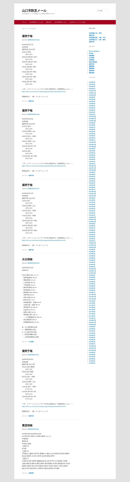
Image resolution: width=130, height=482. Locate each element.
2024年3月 (92, 136)
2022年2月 (92, 187)
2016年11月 (92, 322)
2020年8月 (92, 226)
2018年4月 (92, 286)
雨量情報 (91, 68)
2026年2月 (92, 86)
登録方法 (48, 22)
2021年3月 (92, 211)
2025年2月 (92, 112)
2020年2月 (92, 239)
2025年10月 (92, 95)
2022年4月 (92, 183)
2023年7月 (92, 153)
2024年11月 (92, 118)
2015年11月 (92, 348)
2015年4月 (92, 363)
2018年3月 (92, 288)
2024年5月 (92, 131)
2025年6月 (92, 103)
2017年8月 (92, 303)
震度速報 (91, 73)
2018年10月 (92, 273)
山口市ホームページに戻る (77, 22)
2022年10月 (92, 170)
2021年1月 (92, 215)
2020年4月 (92, 234)
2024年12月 (92, 116)
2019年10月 (92, 247)
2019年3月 (92, 262)
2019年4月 (92, 260)
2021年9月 (92, 198)
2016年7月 (92, 331)
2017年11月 (92, 296)
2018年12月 (92, 269)
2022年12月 (92, 166)
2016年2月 (92, 341)
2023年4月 (92, 159)
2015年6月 (92, 359)
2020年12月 (92, 217)
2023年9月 (92, 148)
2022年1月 (92, 189)
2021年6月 (92, 204)
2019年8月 (92, 251)
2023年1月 (92, 163)
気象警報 (91, 55)
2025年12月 (92, 90)
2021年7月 (92, 202)
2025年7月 (92, 101)
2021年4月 (92, 208)
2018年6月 (92, 281)
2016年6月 (92, 333)
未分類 (91, 53)
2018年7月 (92, 279)
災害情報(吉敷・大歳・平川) (97, 37)
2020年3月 (92, 236)
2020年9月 (92, 224)
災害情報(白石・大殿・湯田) (97, 39)
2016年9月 (92, 326)
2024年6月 (92, 129)
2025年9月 (92, 97)
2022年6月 (92, 179)
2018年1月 (92, 292)
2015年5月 (92, 361)
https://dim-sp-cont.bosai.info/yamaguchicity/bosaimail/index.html (44, 91)
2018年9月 (92, 275)
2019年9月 (92, 249)
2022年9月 (92, 172)
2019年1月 (92, 266)
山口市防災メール (34, 10)
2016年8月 (92, 329)
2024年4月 (92, 133)
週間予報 (27, 36)
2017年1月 (92, 318)
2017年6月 (92, 307)
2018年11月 (92, 271)
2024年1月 (92, 140)
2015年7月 (92, 357)
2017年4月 (92, 311)
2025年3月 (92, 110)
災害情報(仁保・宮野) (95, 33)
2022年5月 (92, 181)
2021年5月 (92, 206)
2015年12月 (92, 346)
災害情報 (91, 60)
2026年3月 (92, 84)
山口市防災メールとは (36, 22)
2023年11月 (92, 144)
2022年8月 (92, 174)
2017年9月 (92, 301)
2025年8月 (92, 99)
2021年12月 (92, 191)
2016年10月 (92, 324)
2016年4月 (92, 337)
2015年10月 (92, 350)
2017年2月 (92, 316)
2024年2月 (92, 138)
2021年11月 (92, 193)
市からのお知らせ (94, 51)
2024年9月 (92, 123)
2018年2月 (92, 290)
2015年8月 (92, 354)
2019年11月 (92, 245)
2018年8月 (92, 277)
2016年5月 (92, 335)
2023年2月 (92, 161)
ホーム (24, 22)
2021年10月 (92, 196)
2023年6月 (92, 155)
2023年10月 (92, 146)
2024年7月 (92, 127)
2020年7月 (92, 228)
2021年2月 (92, 213)
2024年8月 (92, 125)
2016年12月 (92, 320)
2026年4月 (92, 82)
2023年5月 (92, 157)
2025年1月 (92, 114)
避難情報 (91, 66)
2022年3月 (92, 185)
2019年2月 (92, 264)
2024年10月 (92, 121)
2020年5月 (92, 232)
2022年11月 (92, 168)
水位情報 (27, 259)
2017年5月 (92, 309)
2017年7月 (92, 305)
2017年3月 (92, 314)
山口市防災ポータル (60, 22)
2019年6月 (92, 256)
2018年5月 (92, 284)
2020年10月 (92, 221)
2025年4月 (92, 108)
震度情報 (27, 425)
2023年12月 (92, 142)
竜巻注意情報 (93, 62)
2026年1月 (92, 88)
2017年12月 (92, 294)
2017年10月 (92, 299)
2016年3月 (92, 339)
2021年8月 (92, 200)
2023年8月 (92, 151)
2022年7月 (92, 176)
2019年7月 (92, 254)
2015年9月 (92, 352)
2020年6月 (92, 230)
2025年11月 (92, 93)
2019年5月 (92, 258)
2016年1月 (92, 344)
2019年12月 (92, 243)
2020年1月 (92, 241)
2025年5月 (92, 106)
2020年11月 (92, 219)
